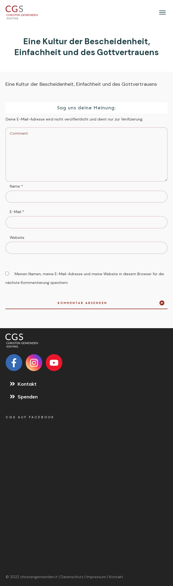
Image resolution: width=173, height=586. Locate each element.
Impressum (96, 576)
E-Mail (17, 211)
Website (17, 237)
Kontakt (116, 576)
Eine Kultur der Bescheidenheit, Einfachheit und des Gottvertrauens (86, 47)
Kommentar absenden (82, 303)
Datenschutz (72, 576)
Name (16, 186)
